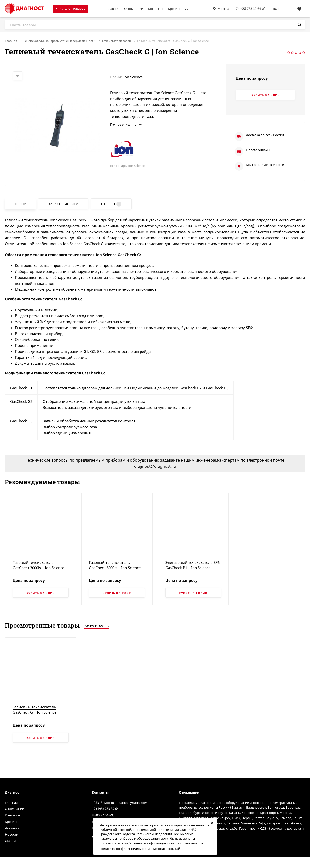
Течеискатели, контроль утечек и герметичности (59, 41)
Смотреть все (96, 626)
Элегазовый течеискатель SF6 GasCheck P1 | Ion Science (192, 565)
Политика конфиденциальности (124, 848)
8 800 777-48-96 (103, 815)
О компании (133, 8)
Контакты (155, 8)
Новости (11, 834)
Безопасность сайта (168, 848)
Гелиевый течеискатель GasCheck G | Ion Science (34, 709)
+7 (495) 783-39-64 (247, 8)
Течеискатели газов (116, 41)
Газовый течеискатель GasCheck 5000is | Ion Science (115, 565)
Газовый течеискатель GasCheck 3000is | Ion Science (38, 565)
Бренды (174, 8)
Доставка (12, 828)
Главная (113, 8)
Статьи (10, 840)
